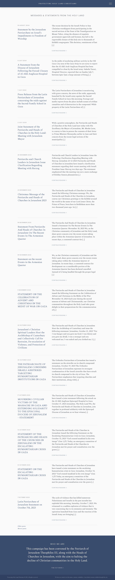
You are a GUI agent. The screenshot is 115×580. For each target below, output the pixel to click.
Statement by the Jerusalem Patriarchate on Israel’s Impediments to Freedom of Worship (32, 34)
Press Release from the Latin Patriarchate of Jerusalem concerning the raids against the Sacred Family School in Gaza (32, 100)
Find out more (57, 568)
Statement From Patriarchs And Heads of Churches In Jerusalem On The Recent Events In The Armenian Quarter (31, 233)
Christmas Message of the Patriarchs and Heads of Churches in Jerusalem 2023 (32, 197)
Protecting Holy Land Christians (57, 3)
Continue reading (59, 51)
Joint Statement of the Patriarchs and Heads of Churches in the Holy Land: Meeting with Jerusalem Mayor (32, 133)
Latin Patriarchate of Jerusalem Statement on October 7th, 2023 (30, 504)
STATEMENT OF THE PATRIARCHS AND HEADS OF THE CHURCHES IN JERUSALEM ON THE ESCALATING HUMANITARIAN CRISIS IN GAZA (32, 443)
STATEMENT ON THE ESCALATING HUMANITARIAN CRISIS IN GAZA (32, 474)
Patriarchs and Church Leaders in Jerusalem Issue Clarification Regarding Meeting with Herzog (31, 163)
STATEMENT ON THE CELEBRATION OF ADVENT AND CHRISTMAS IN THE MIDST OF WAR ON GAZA (32, 300)
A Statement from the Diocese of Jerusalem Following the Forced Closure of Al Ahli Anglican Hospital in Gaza (33, 71)
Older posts (22, 526)
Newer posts (22, 528)
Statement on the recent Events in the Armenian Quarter (30, 262)
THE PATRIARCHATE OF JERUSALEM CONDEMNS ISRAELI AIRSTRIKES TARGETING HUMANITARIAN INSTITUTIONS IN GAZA (32, 372)
